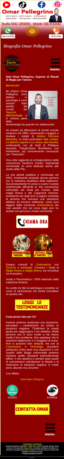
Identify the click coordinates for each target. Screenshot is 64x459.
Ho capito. (32, 457)
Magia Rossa (14, 270)
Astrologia (16, 115)
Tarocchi (11, 112)
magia (26, 448)
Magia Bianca (33, 270)
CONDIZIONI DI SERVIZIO (32, 444)
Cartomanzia (43, 264)
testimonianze (45, 205)
